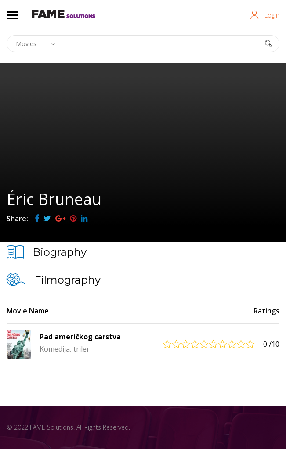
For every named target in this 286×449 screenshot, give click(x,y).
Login (271, 15)
